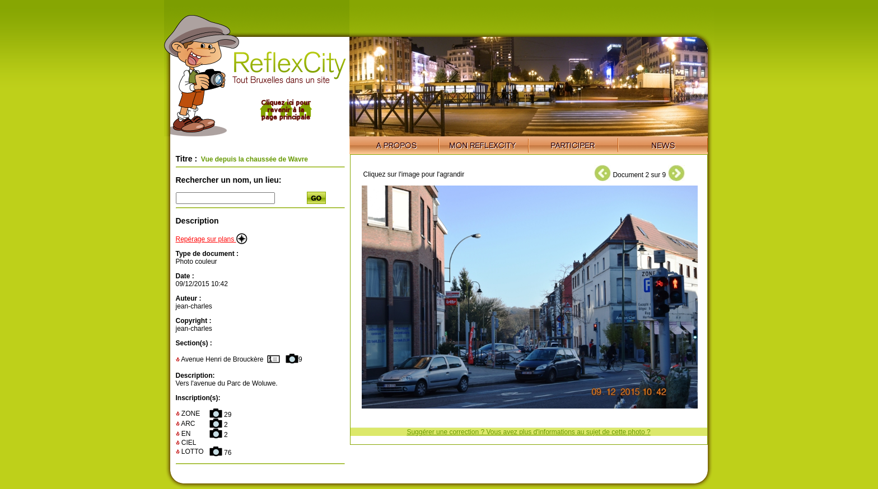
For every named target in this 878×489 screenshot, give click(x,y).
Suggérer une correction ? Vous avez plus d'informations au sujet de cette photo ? (528, 432)
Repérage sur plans (211, 239)
